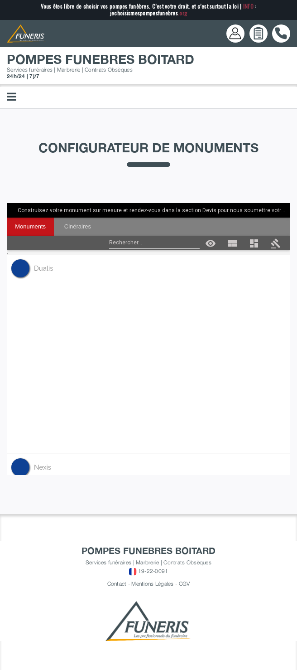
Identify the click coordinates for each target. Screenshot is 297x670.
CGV (184, 583)
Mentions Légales (152, 583)
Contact (117, 583)
